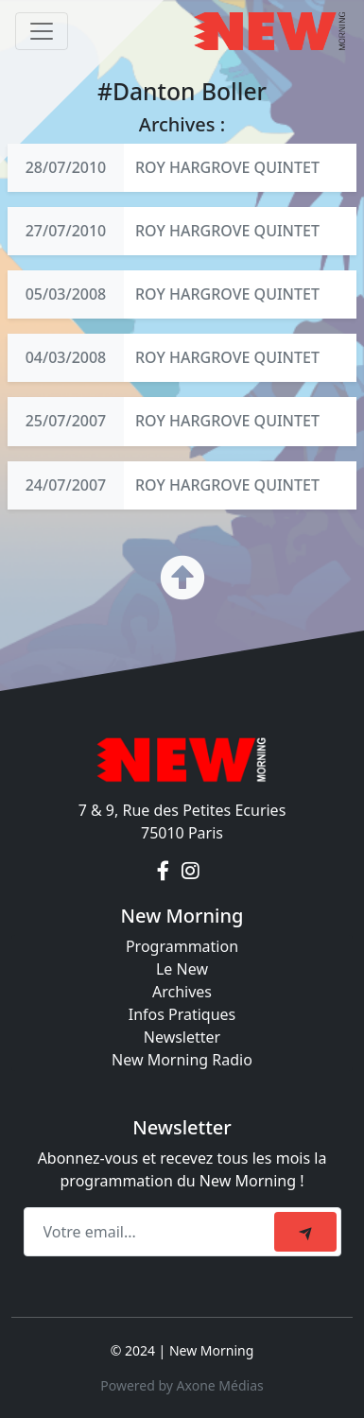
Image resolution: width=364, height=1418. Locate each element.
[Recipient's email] (151, 1232)
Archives (182, 991)
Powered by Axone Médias (181, 1385)
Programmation (182, 946)
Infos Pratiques (182, 1014)
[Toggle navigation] (41, 31)
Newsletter (182, 1037)
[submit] (305, 1232)
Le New (182, 969)
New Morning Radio (182, 1059)
